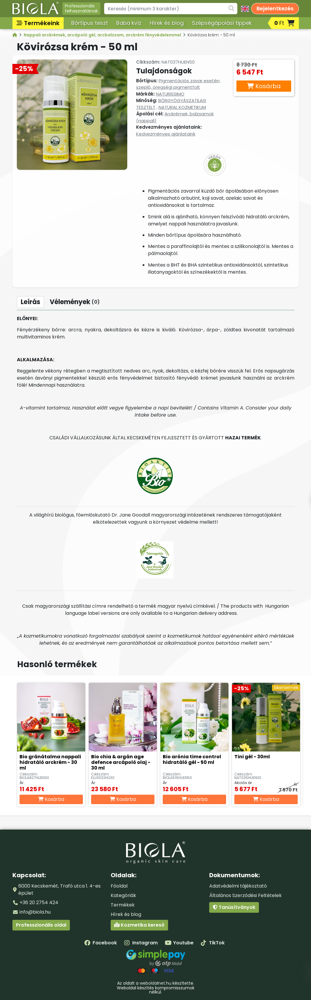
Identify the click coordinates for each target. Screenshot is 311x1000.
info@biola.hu (35, 912)
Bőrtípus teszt (89, 23)
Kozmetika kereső (139, 925)
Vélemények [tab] (75, 302)
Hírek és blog (167, 23)
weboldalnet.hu (155, 983)
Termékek (123, 904)
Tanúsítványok (234, 907)
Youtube (179, 942)
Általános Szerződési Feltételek (245, 895)
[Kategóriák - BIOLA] (15, 35)
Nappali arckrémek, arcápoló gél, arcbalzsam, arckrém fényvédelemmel (103, 35)
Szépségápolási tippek (222, 23)
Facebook (100, 942)
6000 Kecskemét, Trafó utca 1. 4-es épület (59, 889)
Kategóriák (123, 895)
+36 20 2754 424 (39, 902)
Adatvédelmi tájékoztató (238, 886)
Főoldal (119, 886)
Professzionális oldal (41, 925)
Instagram (141, 942)
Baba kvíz (128, 23)
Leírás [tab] (30, 302)
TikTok (213, 942)
